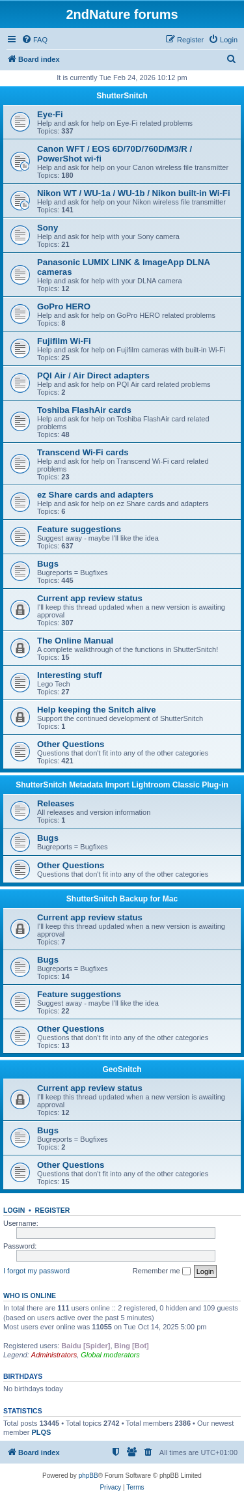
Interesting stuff (69, 675)
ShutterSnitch (122, 95)
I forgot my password (36, 1271)
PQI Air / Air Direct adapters (93, 375)
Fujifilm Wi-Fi (64, 341)
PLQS (41, 1432)
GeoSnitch (121, 1069)
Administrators (54, 1355)
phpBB (88, 1475)
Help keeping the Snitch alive (96, 710)
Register (52, 1210)
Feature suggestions (79, 529)
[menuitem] (34, 40)
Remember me (162, 1271)
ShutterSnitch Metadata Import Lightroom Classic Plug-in (122, 784)
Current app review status (89, 598)
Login (14, 1210)
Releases (55, 803)
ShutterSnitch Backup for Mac (122, 898)
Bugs (48, 564)
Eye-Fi (50, 114)
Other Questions (70, 744)
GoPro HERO (63, 306)
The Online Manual (75, 640)
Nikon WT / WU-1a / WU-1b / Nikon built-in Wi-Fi (133, 193)
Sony (47, 228)
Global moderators (110, 1355)
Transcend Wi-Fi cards (83, 452)
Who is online (29, 1295)
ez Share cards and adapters (95, 495)
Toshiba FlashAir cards (84, 410)
